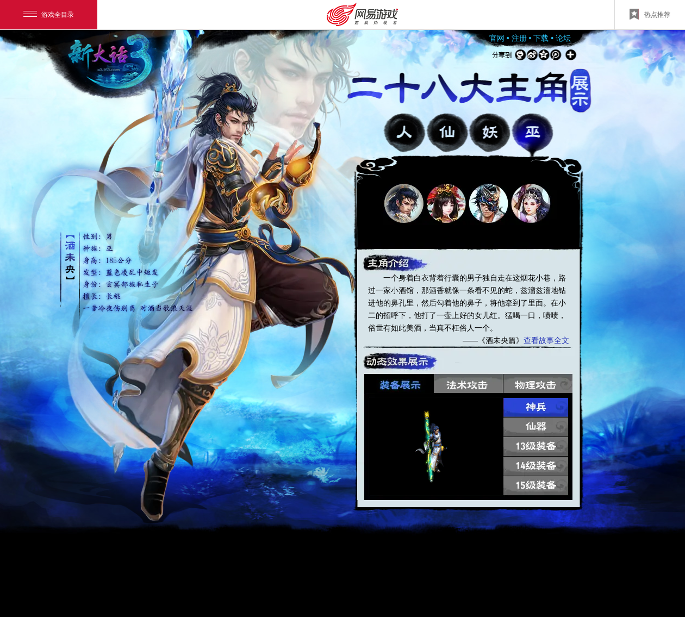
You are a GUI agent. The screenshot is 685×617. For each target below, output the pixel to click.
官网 (497, 38)
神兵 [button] (535, 407)
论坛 (563, 38)
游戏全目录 (48, 14)
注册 (519, 38)
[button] (404, 203)
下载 (541, 38)
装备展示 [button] (398, 383)
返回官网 (133, 57)
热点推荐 (650, 14)
